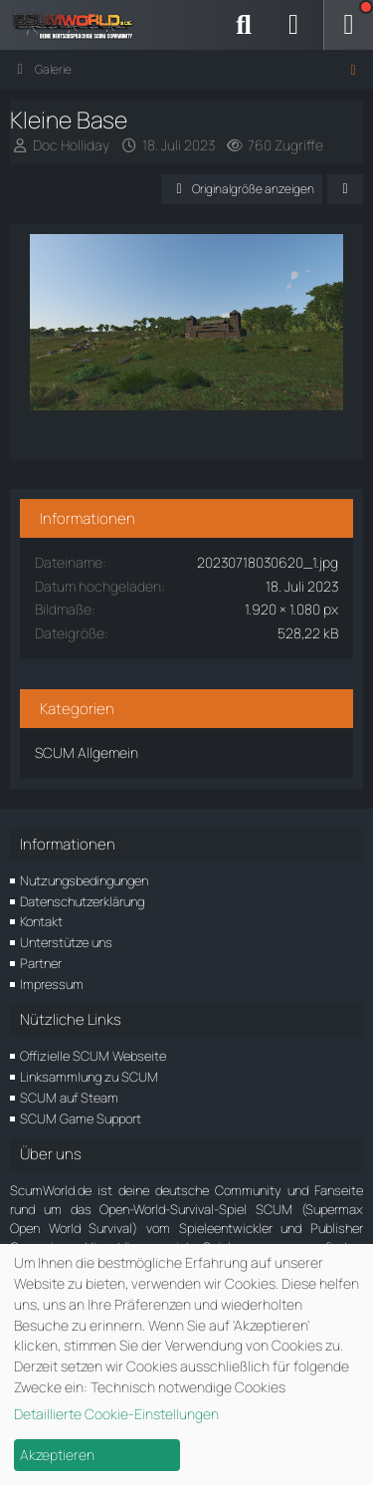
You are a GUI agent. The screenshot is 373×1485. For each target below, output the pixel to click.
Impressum (52, 984)
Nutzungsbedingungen (84, 880)
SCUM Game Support (80, 1118)
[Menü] (348, 25)
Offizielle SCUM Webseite (93, 1056)
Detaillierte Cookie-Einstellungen (116, 1413)
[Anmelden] (293, 25)
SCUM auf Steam (69, 1098)
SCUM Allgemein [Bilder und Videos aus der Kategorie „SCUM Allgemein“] (86, 752)
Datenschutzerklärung (82, 901)
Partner (41, 963)
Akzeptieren (57, 1454)
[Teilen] (345, 189)
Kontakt (41, 921)
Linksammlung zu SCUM (89, 1077)
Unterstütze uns (66, 942)
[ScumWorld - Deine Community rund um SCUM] (79, 25)
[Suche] (244, 25)
